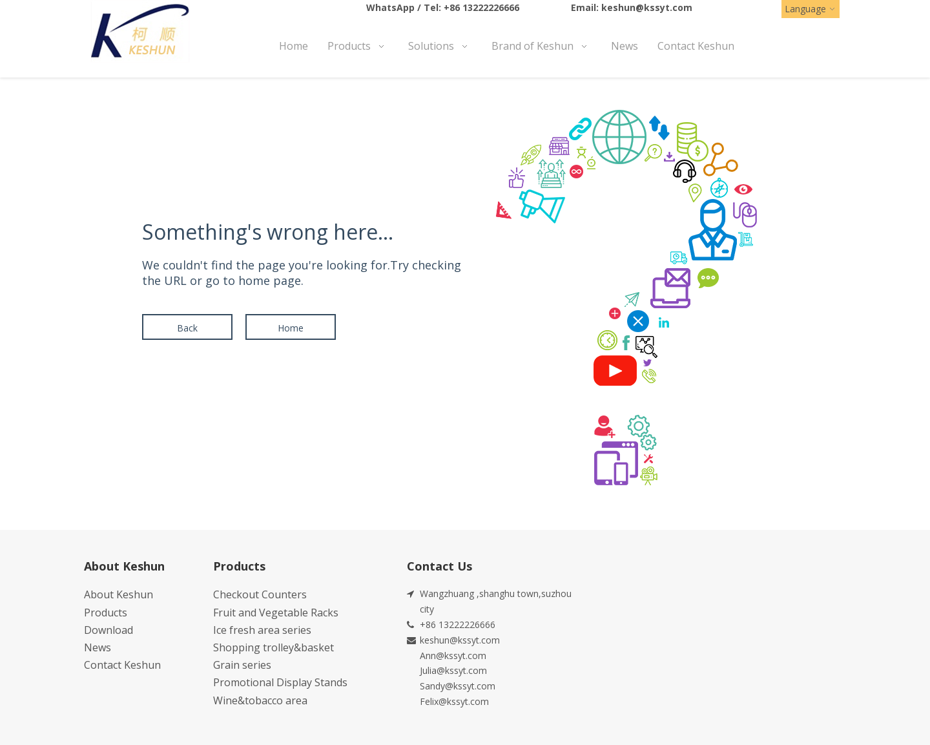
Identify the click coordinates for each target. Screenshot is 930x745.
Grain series (242, 665)
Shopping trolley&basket (273, 647)
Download (108, 630)
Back (187, 328)
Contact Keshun (122, 665)
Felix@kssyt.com (454, 701)
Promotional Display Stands (280, 682)
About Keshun (118, 594)
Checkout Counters (260, 594)
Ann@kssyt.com (453, 655)
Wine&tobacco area (260, 700)
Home (291, 328)
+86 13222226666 (481, 7)
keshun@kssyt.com (646, 7)
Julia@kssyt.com (453, 670)
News (97, 647)
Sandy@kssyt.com (457, 686)
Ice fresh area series (262, 630)
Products (105, 612)
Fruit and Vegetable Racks (275, 612)
